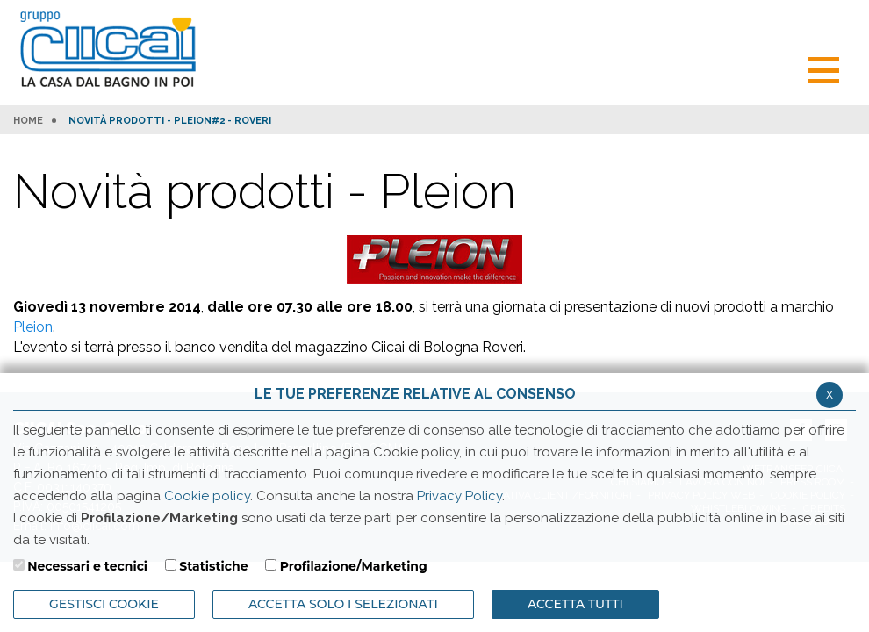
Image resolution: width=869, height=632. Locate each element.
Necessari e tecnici (87, 566)
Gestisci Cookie (104, 604)
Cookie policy (207, 496)
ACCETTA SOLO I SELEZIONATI (343, 604)
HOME (28, 121)
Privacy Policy (459, 496)
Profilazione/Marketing (353, 566)
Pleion (33, 327)
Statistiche (213, 566)
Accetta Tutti (575, 604)
